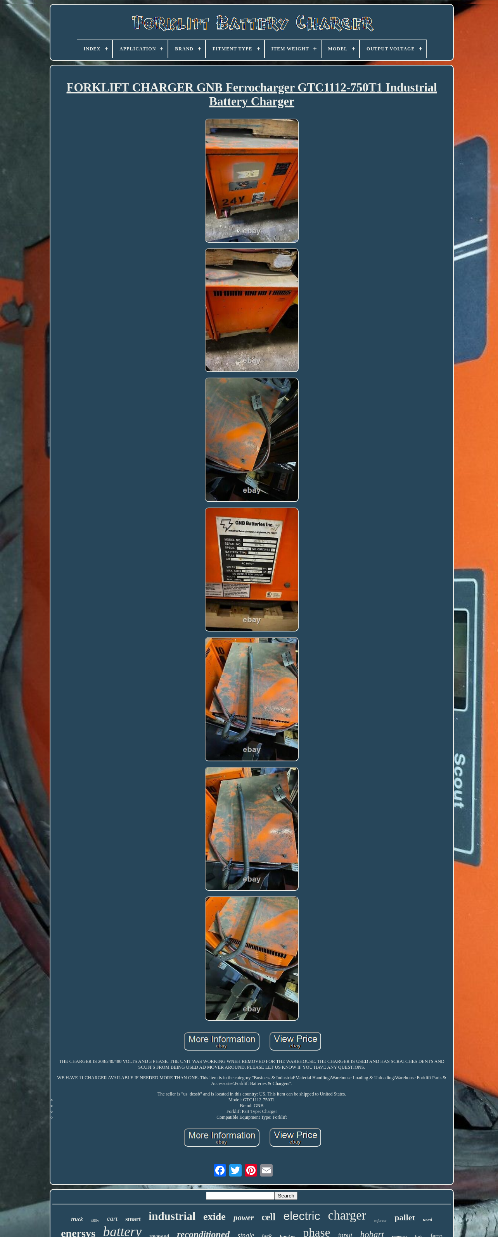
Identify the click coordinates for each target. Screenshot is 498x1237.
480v (95, 1220)
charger (347, 1215)
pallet (404, 1217)
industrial (172, 1216)
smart (133, 1219)
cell (268, 1217)
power (243, 1217)
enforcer (380, 1220)
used (427, 1219)
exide (214, 1216)
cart (112, 1218)
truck (77, 1219)
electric (301, 1215)
